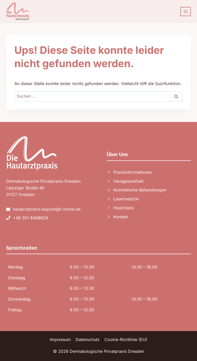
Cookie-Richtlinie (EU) (125, 339)
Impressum (60, 339)
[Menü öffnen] (185, 11)
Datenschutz (88, 339)
